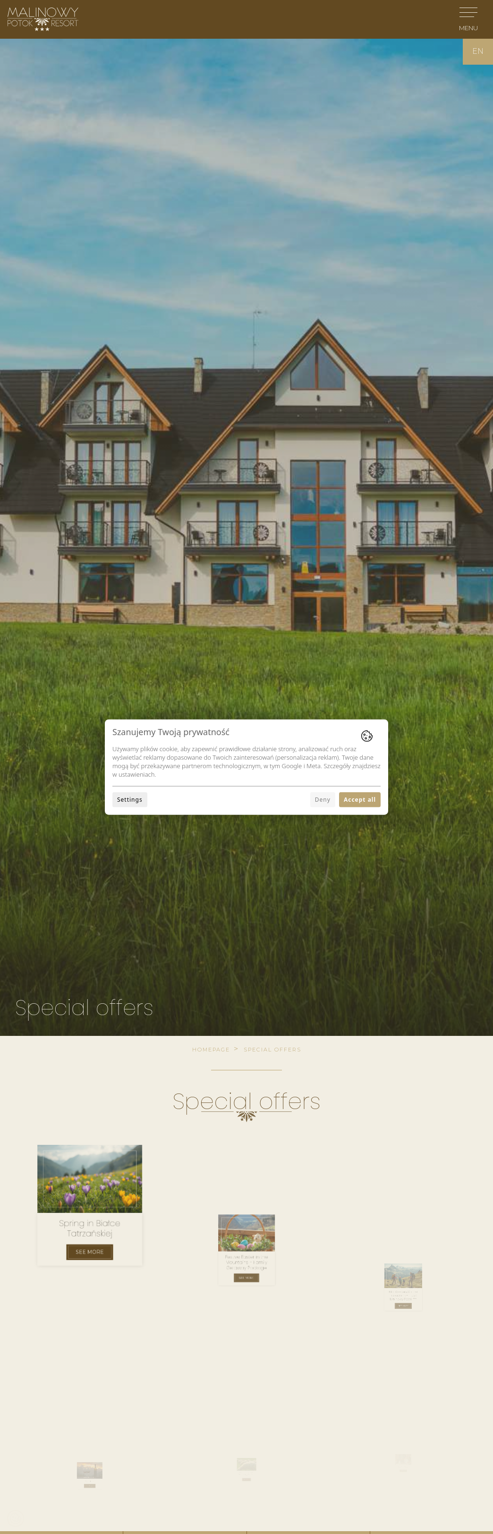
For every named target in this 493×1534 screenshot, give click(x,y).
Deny (323, 800)
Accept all (360, 800)
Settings (130, 800)
